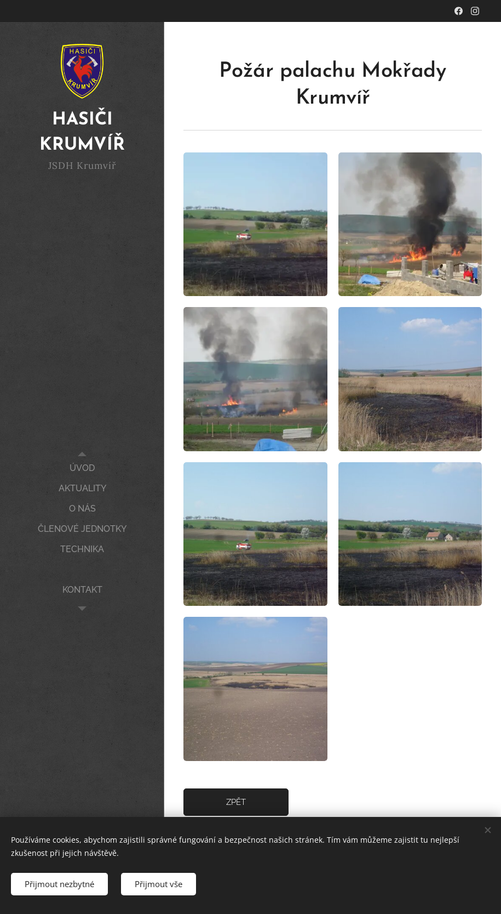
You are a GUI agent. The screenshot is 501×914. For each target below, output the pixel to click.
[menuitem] (82, 468)
